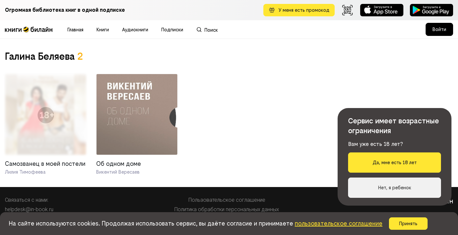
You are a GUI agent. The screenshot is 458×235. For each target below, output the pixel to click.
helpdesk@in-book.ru (29, 209)
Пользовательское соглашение (226, 200)
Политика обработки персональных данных (226, 209)
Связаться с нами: (26, 200)
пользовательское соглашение (338, 223)
